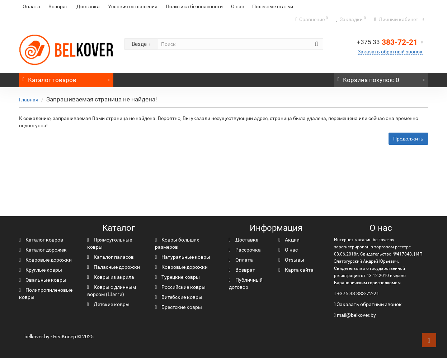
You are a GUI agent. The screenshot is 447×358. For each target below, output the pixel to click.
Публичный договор (246, 283)
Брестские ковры (178, 307)
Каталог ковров (41, 240)
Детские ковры (108, 304)
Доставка (88, 6)
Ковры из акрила (110, 277)
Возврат (58, 6)
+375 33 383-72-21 (358, 293)
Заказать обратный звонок (390, 51)
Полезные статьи (272, 6)
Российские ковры (180, 287)
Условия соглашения (132, 6)
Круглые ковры (40, 270)
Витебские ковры (178, 297)
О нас (237, 6)
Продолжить (408, 139)
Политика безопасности (194, 6)
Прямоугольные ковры (109, 243)
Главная (28, 99)
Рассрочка (245, 250)
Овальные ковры (42, 280)
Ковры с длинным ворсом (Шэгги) (111, 290)
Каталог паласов (110, 257)
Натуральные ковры (182, 257)
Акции (289, 240)
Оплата (31, 6)
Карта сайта (296, 270)
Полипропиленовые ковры (45, 293)
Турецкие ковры (177, 277)
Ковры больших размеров (177, 243)
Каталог (66, 78)
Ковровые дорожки (45, 260)
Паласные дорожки (113, 267)
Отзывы (291, 260)
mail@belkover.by (355, 315)
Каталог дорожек (43, 250)
